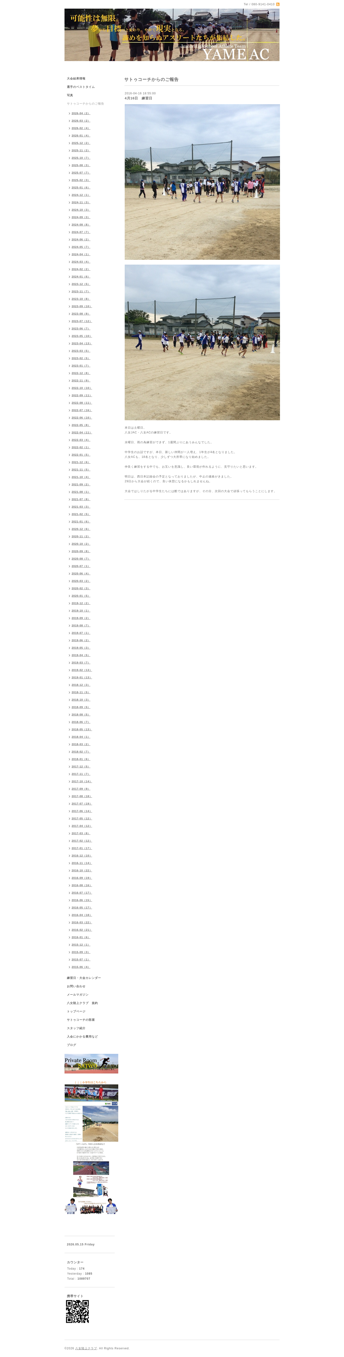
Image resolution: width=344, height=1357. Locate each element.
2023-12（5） (81, 284)
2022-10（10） (82, 387)
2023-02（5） (81, 358)
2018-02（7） (81, 751)
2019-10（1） (81, 610)
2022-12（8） (81, 373)
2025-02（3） (81, 180)
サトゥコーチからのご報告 (85, 103)
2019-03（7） (81, 662)
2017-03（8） (81, 833)
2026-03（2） (81, 120)
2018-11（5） (81, 692)
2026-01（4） (81, 135)
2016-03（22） (82, 922)
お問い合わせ (76, 986)
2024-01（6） (81, 276)
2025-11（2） (81, 150)
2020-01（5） (81, 595)
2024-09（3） (81, 217)
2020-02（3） (81, 588)
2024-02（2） (81, 269)
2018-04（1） (81, 736)
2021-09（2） (81, 484)
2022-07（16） (82, 410)
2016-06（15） (82, 900)
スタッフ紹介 (76, 1028)
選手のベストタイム (81, 87)
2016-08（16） (82, 885)
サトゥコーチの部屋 (81, 1020)
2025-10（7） (81, 157)
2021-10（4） (81, 477)
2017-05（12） (82, 818)
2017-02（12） (82, 840)
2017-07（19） (82, 803)
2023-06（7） (81, 328)
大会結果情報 (76, 78)
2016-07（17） (82, 892)
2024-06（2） (81, 239)
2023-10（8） (81, 298)
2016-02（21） (82, 929)
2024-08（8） (81, 224)
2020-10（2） (81, 543)
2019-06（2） (81, 640)
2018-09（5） (81, 707)
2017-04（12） (82, 825)
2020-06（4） (81, 573)
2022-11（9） (81, 380)
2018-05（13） (82, 729)
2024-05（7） (81, 246)
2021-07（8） (81, 499)
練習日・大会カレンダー (84, 978)
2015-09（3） (81, 952)
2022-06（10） (82, 417)
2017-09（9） (81, 788)
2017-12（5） (81, 766)
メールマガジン (78, 994)
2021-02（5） (81, 514)
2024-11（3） (81, 202)
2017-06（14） (82, 811)
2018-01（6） (81, 759)
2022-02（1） (81, 447)
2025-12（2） (81, 143)
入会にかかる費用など (82, 1036)
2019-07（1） (81, 632)
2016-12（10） (82, 855)
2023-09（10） (82, 306)
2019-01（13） (82, 677)
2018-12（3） (81, 684)
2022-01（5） (81, 454)
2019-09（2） (81, 618)
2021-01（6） (81, 521)
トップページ (76, 1011)
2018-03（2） (81, 744)
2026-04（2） (81, 113)
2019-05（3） (81, 647)
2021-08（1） (81, 491)
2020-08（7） (81, 558)
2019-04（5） (81, 655)
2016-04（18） (82, 915)
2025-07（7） (81, 172)
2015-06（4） (81, 966)
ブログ (71, 1045)
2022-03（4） (81, 439)
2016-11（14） (82, 863)
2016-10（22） (82, 870)
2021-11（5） (81, 469)
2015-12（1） (81, 944)
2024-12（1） (81, 194)
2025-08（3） (81, 165)
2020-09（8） (81, 551)
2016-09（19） (82, 877)
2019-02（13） (82, 670)
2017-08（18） (82, 796)
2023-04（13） (82, 343)
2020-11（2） (81, 536)
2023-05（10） (82, 336)
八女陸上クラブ (86, 1348)
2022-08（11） (82, 402)
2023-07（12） (82, 321)
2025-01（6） (81, 187)
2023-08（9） (81, 313)
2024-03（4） (81, 261)
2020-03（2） (81, 580)
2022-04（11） (82, 432)
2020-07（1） (81, 566)
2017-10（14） (82, 781)
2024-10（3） (81, 209)
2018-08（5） (81, 714)
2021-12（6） (81, 462)
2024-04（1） (81, 254)
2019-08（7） (81, 625)
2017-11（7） (81, 773)
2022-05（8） (81, 425)
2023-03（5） (81, 350)
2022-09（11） (82, 395)
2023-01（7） (81, 365)
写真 (70, 95)
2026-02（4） (81, 128)
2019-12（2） (81, 603)
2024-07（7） (81, 232)
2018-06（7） (81, 722)
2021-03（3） (81, 506)
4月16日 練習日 (138, 98)
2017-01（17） (82, 848)
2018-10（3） (81, 699)
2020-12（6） (81, 529)
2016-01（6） (81, 937)
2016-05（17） (82, 907)
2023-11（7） (81, 291)
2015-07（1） (81, 959)
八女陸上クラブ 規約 (82, 1003)
